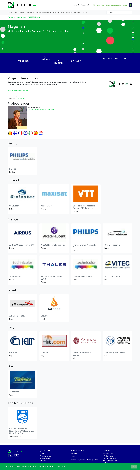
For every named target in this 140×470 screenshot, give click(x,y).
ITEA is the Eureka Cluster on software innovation (110, 5)
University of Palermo (114, 353)
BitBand (45, 316)
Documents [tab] (22, 98)
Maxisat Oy (46, 206)
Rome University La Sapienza (82, 354)
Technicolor (15, 277)
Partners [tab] (12, 98)
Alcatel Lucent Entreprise (53, 245)
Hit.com (45, 353)
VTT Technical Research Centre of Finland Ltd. (84, 207)
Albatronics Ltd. (17, 316)
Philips (12, 169)
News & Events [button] (58, 13)
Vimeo (73, 456)
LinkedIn (74, 454)
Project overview (21, 17)
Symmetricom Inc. (113, 245)
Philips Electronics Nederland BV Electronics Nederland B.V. (21, 431)
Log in (75, 5)
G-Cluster (14, 206)
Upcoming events (45, 456)
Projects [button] (29, 13)
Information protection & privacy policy (84, 460)
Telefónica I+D (16, 392)
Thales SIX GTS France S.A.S (51, 278)
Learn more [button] (61, 466)
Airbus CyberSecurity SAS (22, 245)
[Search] (119, 12)
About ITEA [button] (81, 13)
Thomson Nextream (82, 277)
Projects (10, 17)
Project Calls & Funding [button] (16, 13)
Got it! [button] (134, 466)
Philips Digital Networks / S (85, 246)
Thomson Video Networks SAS (39, 109)
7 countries (58, 61)
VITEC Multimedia (113, 277)
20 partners (45, 58)
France (53, 109)
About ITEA (43, 454)
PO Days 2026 (71, 13)
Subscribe (42, 460)
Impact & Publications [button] (42, 13)
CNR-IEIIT (14, 353)
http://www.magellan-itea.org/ (18, 91)
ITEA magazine (44, 458)
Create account (83, 5)
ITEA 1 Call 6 (74, 61)
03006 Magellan (35, 17)
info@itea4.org (108, 456)
